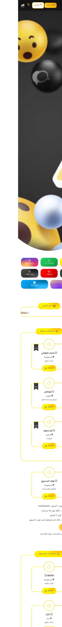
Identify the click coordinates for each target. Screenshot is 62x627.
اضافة (31, 368)
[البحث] (10, 5)
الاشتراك (32, 5)
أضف (20, 5)
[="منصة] (50, 262)
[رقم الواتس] (57, 622)
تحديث (50, 527)
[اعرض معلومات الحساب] (31, 357)
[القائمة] (4, 5)
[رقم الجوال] (57, 613)
